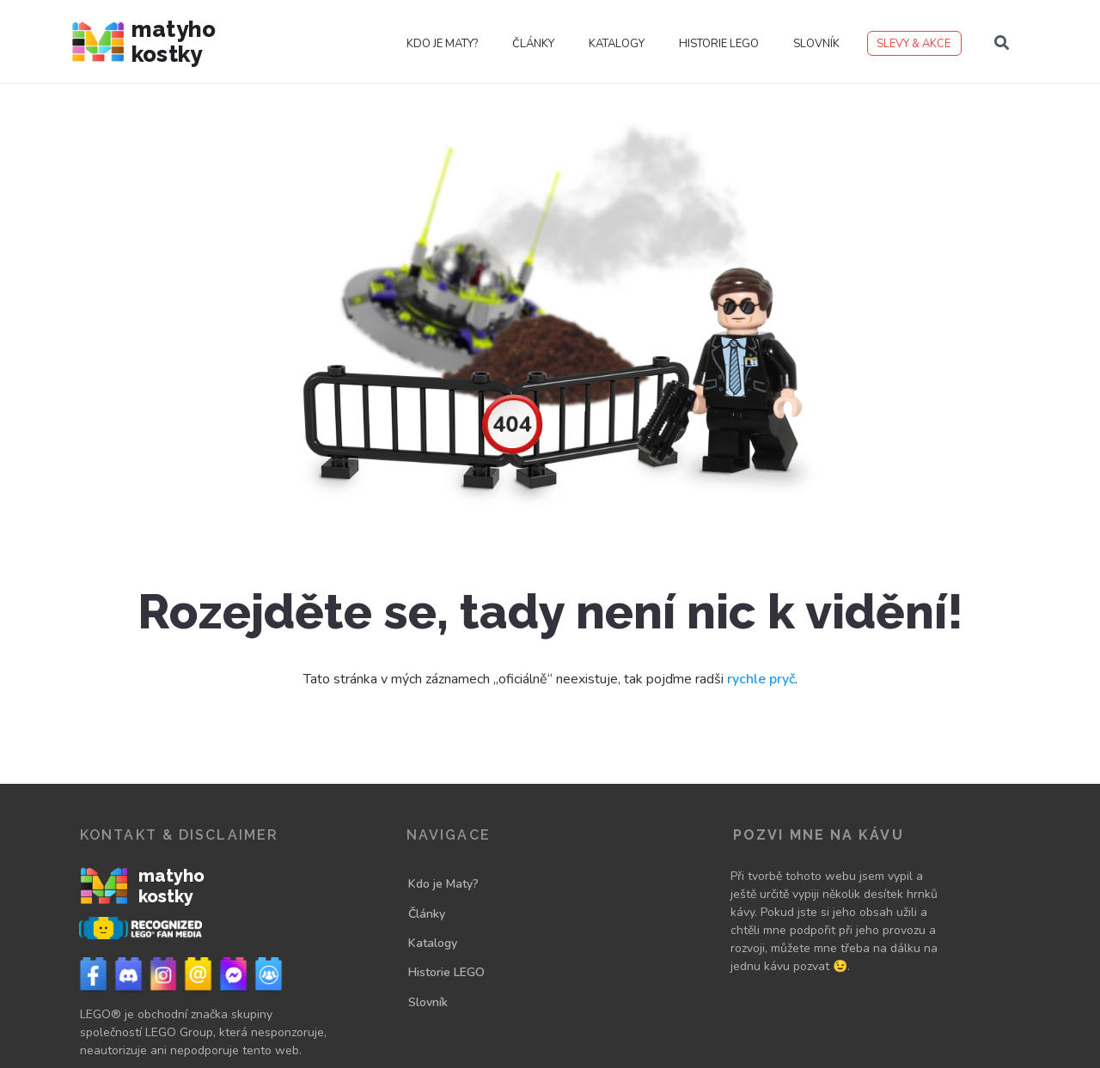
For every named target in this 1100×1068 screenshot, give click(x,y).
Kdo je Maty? (442, 44)
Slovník (816, 44)
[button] (1002, 43)
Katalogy (617, 44)
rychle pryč (761, 679)
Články (533, 44)
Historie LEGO (719, 44)
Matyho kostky (173, 41)
